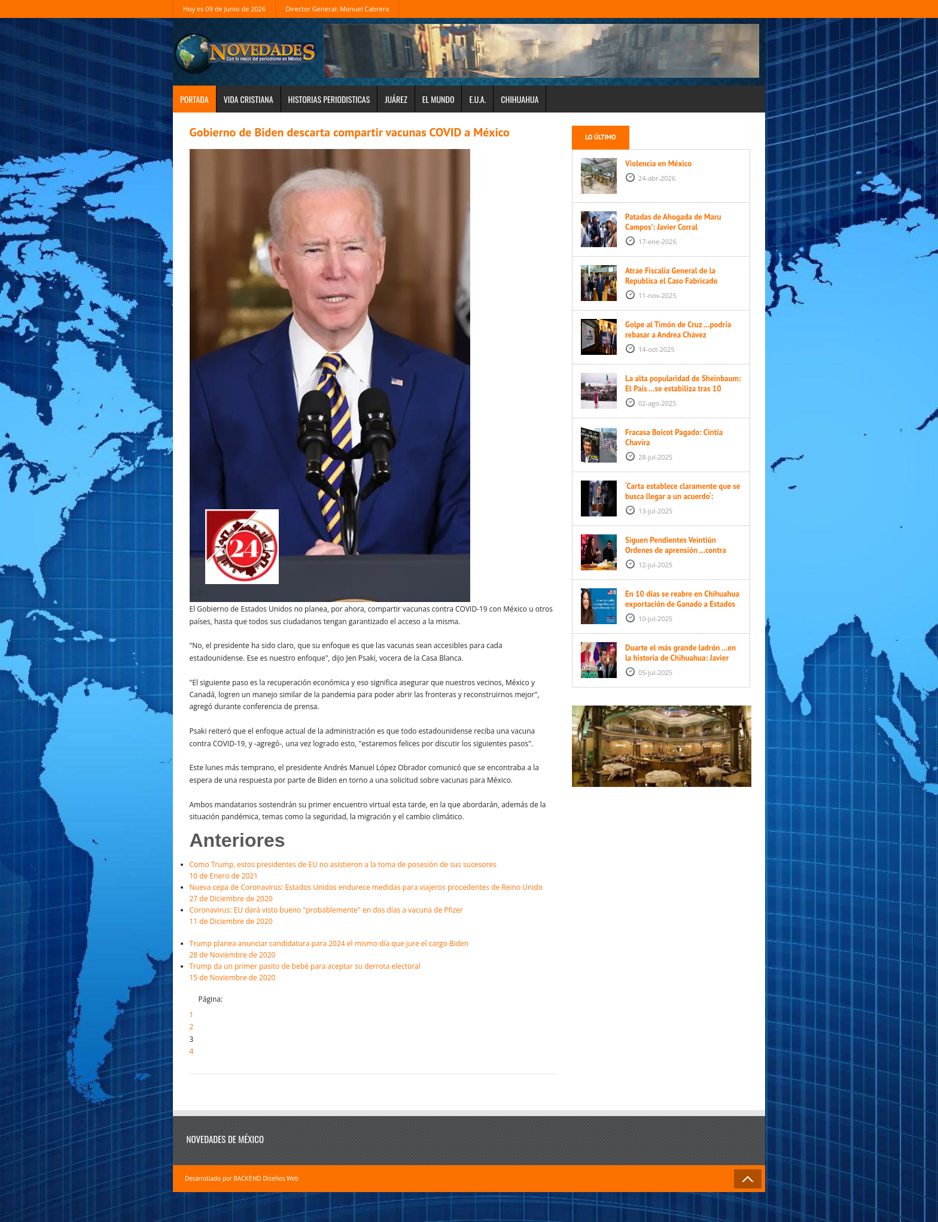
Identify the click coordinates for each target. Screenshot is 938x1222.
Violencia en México (658, 164)
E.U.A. (477, 99)
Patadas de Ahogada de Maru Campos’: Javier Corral (673, 222)
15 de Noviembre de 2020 (374, 971)
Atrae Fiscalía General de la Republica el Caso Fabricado (671, 276)
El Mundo (438, 99)
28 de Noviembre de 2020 (374, 949)
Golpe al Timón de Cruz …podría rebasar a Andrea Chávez (678, 330)
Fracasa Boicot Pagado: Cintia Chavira (674, 437)
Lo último (600, 137)
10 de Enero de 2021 (374, 870)
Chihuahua (519, 99)
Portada (194, 99)
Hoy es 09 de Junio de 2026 (224, 8)
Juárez (396, 99)
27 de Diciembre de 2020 (374, 892)
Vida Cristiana (248, 99)
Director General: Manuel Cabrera (337, 8)
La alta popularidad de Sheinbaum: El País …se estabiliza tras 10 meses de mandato (683, 388)
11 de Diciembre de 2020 (374, 915)
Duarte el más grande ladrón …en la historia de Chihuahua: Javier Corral (680, 658)
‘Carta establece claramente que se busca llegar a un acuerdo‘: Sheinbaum (682, 496)
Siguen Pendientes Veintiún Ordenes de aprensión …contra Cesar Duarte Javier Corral (675, 550)
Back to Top (748, 1178)
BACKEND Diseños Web (266, 1178)
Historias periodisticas (329, 99)
